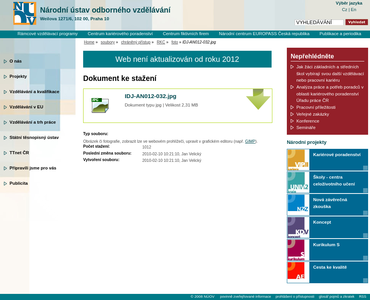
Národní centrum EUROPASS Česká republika (264, 33)
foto (174, 42)
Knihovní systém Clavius (337, 40)
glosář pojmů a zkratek (336, 296)
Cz (345, 9)
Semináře (305, 127)
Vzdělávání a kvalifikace (34, 91)
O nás (16, 61)
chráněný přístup (135, 42)
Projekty (18, 76)
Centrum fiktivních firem (186, 33)
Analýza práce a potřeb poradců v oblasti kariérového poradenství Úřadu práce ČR (330, 93)
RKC (161, 42)
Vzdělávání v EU (26, 107)
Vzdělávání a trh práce (33, 122)
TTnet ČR (19, 152)
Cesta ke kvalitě (330, 267)
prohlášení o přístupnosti (294, 296)
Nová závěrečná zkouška (330, 203)
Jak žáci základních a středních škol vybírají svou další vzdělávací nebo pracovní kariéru (330, 73)
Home (89, 42)
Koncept (322, 221)
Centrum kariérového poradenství (120, 33)
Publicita (19, 183)
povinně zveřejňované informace (245, 296)
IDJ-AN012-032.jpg (151, 96)
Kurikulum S (326, 244)
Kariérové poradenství (336, 154)
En (353, 9)
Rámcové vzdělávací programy (48, 33)
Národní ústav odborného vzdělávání (105, 14)
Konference (307, 120)
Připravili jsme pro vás (33, 168)
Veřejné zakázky (312, 113)
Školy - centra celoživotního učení (334, 180)
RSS (362, 296)
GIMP (250, 141)
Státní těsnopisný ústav (34, 137)
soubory (108, 42)
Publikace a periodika (340, 33)
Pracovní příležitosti (316, 107)
